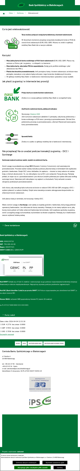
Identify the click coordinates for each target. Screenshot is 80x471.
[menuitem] (18, 343)
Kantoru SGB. (35, 114)
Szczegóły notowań (7, 334)
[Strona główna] (4, 14)
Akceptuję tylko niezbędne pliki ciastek (32, 468)
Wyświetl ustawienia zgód (55, 463)
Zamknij (60, 468)
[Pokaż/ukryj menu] (77, 2)
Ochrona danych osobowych (26, 463)
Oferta (12, 13)
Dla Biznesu (21, 13)
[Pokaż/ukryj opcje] (2, 2)
